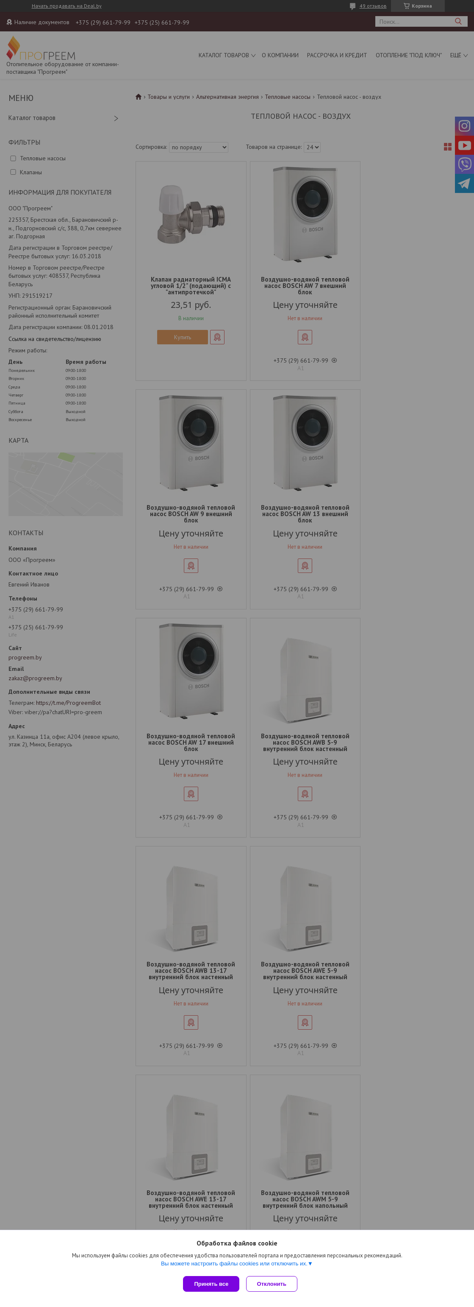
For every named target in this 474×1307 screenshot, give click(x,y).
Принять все (211, 1284)
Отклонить (273, 1284)
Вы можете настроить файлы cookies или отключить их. (234, 1265)
